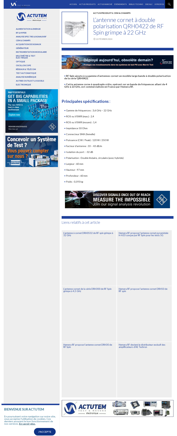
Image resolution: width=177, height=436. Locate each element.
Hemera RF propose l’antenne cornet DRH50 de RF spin (143, 290)
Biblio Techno (136, 4)
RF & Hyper (21, 33)
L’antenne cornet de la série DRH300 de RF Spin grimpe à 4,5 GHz (87, 290)
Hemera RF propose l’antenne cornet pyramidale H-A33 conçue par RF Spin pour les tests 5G (143, 234)
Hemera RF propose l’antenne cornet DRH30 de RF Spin (87, 345)
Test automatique (26, 73)
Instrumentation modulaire (31, 52)
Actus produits (87, 4)
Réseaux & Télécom (26, 69)
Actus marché (105, 4)
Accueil (73, 4)
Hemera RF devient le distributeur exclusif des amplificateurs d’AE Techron (142, 345)
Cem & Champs (122, 13)
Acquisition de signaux (28, 44)
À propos (159, 4)
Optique (20, 61)
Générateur (22, 48)
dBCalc (148, 4)
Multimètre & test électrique (25, 57)
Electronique (23, 84)
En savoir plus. (27, 430)
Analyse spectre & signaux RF (31, 36)
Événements (120, 4)
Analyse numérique (26, 77)
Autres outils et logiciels (30, 81)
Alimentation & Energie (28, 29)
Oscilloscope (23, 65)
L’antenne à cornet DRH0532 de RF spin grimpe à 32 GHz (88, 234)
